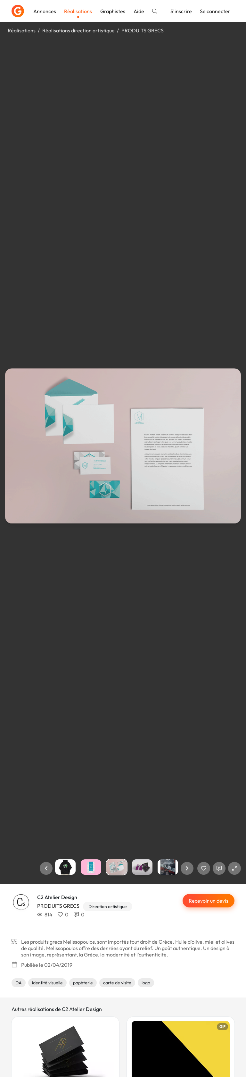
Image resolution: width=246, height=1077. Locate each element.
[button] (46, 868)
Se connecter (215, 11)
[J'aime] (203, 868)
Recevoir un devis (208, 901)
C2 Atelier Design (57, 897)
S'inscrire (181, 11)
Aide (139, 11)
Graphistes (112, 11)
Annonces (44, 11)
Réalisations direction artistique (78, 30)
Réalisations (78, 11)
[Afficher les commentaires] (219, 868)
